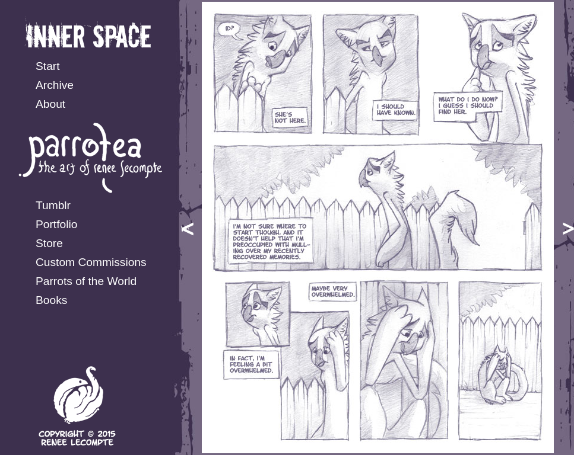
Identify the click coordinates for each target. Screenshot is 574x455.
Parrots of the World (86, 281)
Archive (55, 85)
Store (49, 243)
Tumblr (53, 205)
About (50, 104)
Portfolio (56, 224)
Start (48, 66)
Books (51, 300)
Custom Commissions (91, 262)
